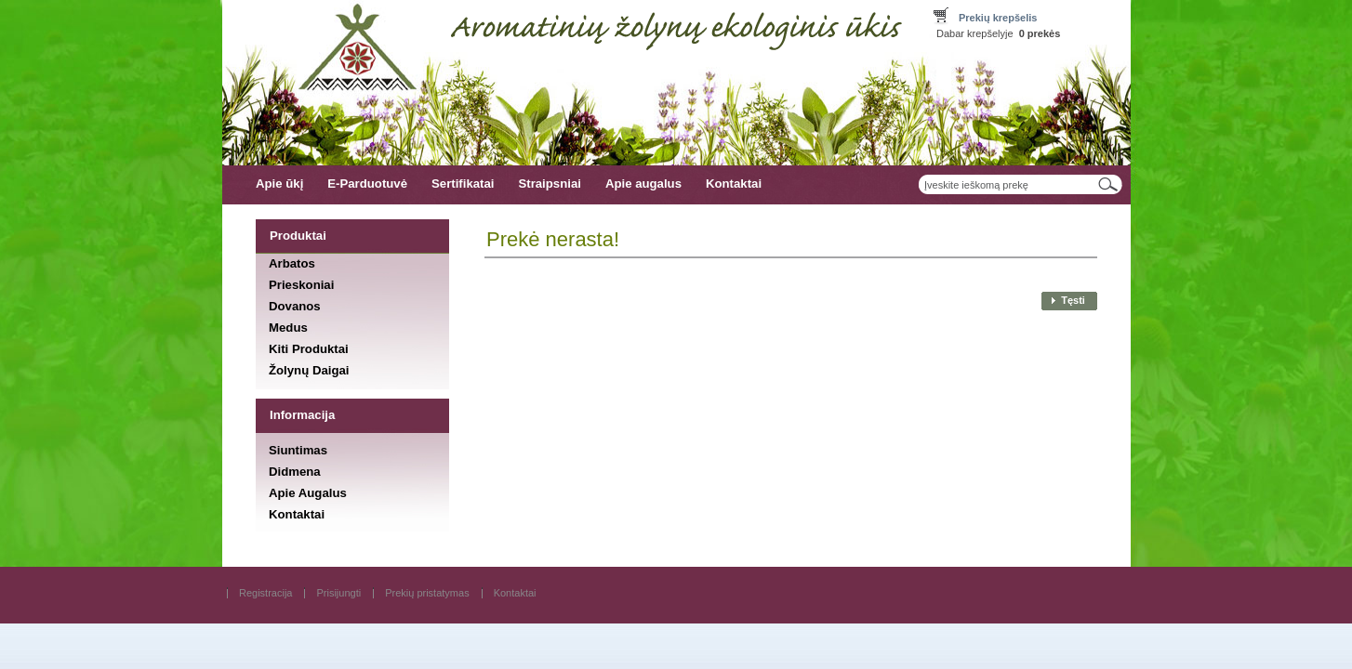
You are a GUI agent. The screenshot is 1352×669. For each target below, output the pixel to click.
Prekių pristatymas (427, 592)
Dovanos (295, 306)
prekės (1040, 33)
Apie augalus (643, 183)
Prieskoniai (301, 284)
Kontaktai (734, 183)
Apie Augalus (308, 493)
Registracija (265, 592)
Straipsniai (549, 183)
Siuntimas (298, 450)
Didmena (295, 472)
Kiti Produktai (309, 349)
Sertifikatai (462, 183)
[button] (1067, 300)
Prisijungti (338, 592)
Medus (288, 327)
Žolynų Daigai (309, 370)
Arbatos (292, 262)
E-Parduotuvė (367, 183)
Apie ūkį (279, 183)
